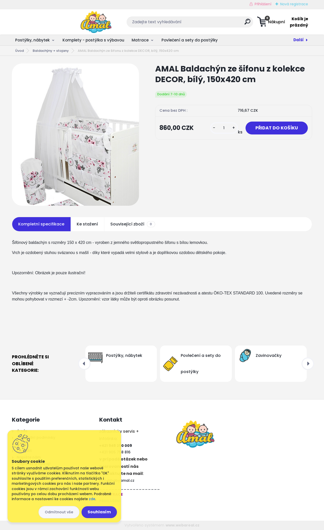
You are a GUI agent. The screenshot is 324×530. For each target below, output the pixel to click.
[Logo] (43, 22)
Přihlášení (263, 4)
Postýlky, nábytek (32, 40)
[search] (212, 24)
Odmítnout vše (59, 512)
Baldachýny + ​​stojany (51, 50)
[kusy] (223, 128)
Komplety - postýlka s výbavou (93, 40)
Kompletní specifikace (41, 224)
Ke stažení (87, 224)
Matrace (140, 40)
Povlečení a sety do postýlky (189, 40)
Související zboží (132, 224)
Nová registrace (294, 4)
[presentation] (84, 363)
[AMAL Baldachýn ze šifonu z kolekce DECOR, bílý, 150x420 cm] (75, 134)
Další (298, 39)
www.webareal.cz (182, 525)
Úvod (19, 50)
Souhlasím (99, 512)
